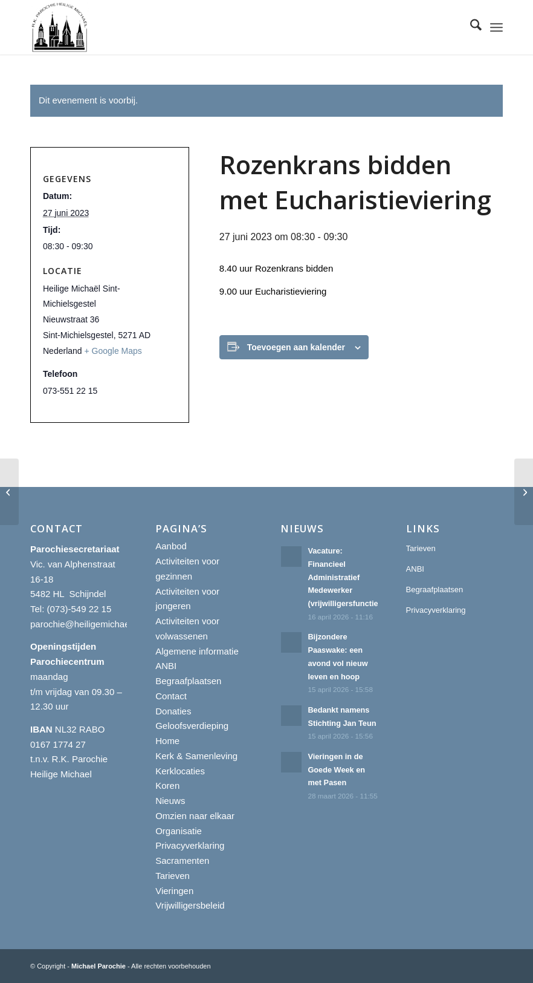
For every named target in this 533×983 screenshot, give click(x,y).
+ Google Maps (113, 351)
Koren (167, 785)
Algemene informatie (197, 651)
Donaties (173, 711)
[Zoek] (470, 27)
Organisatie (178, 831)
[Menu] (496, 27)
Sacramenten (182, 860)
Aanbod (171, 546)
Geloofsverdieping (191, 725)
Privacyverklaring (189, 845)
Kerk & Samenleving (196, 756)
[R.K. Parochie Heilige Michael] (59, 27)
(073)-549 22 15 (79, 609)
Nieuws (170, 800)
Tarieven (172, 875)
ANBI (165, 666)
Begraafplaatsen (188, 681)
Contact (171, 696)
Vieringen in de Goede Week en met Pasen (336, 769)
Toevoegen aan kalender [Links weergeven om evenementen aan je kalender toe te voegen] (296, 347)
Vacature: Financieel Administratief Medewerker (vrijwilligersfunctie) (345, 577)
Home (167, 741)
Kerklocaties (180, 771)
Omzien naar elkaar (194, 816)
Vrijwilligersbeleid (190, 905)
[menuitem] (470, 27)
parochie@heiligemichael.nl (85, 624)
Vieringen (174, 891)
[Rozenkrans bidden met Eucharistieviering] (9, 492)
